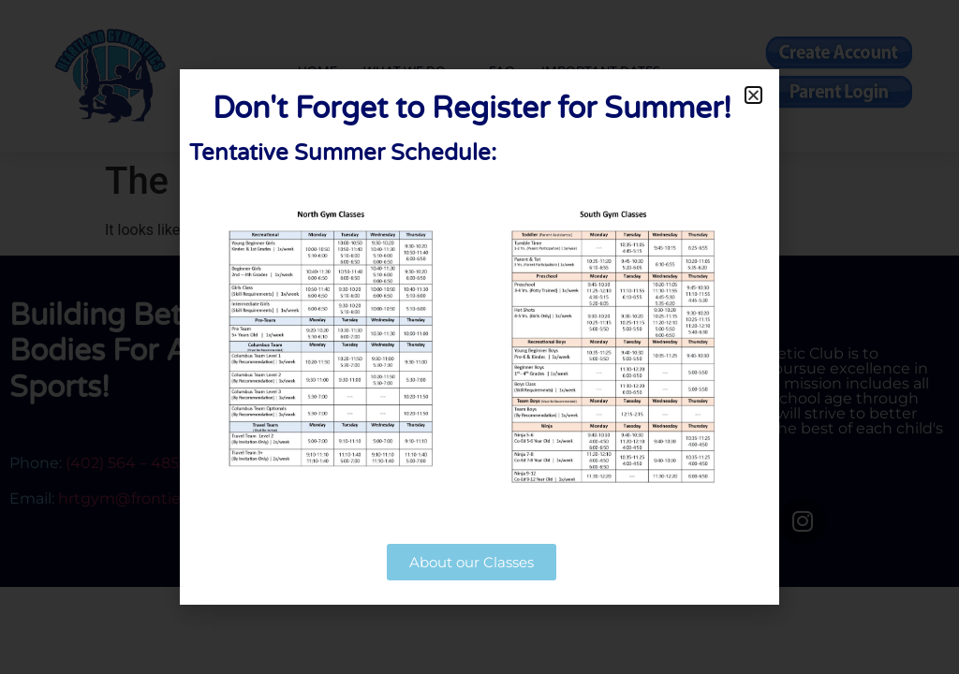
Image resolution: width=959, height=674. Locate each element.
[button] (753, 95)
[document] (479, 337)
